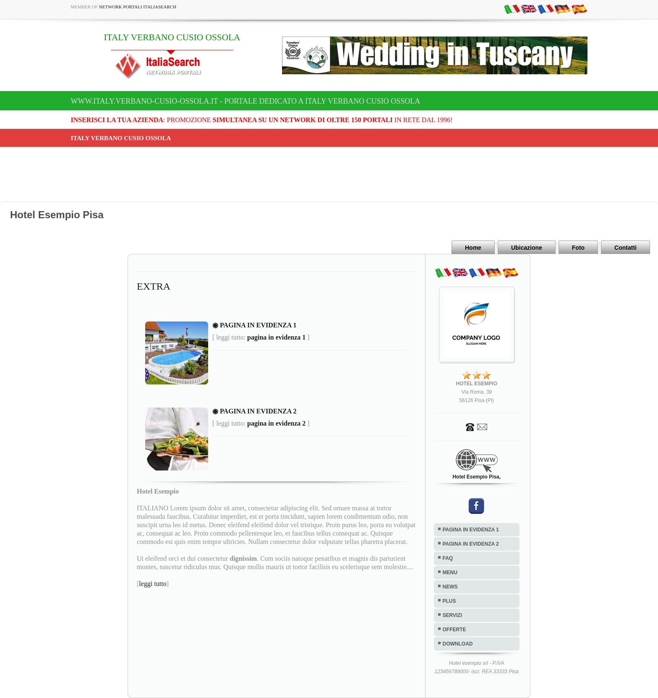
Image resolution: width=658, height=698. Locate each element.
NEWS (450, 587)
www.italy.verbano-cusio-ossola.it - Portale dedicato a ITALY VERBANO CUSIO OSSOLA (245, 101)
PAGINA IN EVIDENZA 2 (471, 544)
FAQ (448, 558)
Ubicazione (526, 247)
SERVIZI (452, 615)
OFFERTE (454, 630)
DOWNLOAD (458, 644)
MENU (450, 572)
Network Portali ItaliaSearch (138, 6)
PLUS (449, 601)
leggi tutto (152, 583)
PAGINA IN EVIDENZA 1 (471, 530)
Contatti (625, 247)
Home (473, 247)
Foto (578, 247)
